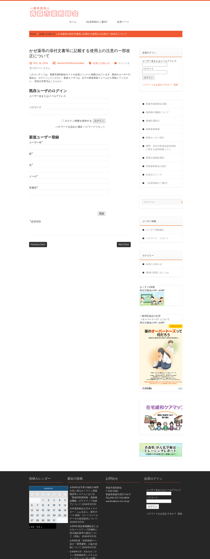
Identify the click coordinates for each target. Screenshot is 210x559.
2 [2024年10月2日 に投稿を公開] (38, 492)
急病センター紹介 (159, 127)
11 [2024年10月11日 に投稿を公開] (49, 497)
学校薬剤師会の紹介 (160, 156)
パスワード (24, 97)
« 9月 (21, 519)
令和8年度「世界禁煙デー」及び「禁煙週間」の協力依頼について (81, 530)
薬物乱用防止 (157, 111)
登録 (180, 75)
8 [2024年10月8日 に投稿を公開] (32, 497)
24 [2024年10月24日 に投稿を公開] (43, 507)
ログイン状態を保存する (78, 111)
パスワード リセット (161, 228)
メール (22, 166)
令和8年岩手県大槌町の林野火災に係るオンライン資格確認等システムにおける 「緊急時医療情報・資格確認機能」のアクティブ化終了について (81, 486)
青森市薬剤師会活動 (160, 94)
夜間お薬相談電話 (159, 148)
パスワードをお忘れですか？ (161, 75)
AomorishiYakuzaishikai (60, 53)
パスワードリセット (95, 117)
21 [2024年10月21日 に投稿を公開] (27, 507)
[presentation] (41, 194)
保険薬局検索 (157, 119)
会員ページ (184, 10)
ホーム (134, 10)
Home (22, 24)
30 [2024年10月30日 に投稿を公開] (37, 512)
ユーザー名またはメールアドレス (36, 86)
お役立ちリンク (158, 164)
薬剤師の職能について (161, 102)
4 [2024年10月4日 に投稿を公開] (48, 492)
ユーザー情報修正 (159, 220)
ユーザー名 (25, 132)
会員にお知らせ (37, 24)
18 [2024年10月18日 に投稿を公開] (49, 502)
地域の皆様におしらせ (161, 262)
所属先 (22, 178)
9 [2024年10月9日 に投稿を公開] (37, 497)
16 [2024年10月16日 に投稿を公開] (38, 502)
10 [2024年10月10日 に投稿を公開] (43, 497)
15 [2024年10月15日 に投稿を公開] (32, 502)
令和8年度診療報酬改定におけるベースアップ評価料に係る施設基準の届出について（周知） (81, 515)
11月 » (28, 519)
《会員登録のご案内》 (158, 10)
